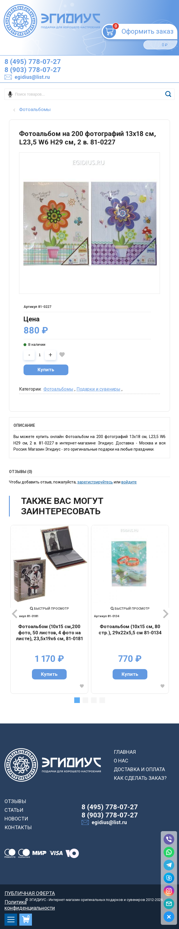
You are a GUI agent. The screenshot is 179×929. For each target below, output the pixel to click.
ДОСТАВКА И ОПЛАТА (139, 769)
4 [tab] (102, 700)
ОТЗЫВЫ (15, 801)
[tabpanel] (49, 609)
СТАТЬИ (13, 810)
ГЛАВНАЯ (125, 752)
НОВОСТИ (16, 819)
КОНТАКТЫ (18, 827)
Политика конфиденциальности (29, 902)
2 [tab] (85, 700)
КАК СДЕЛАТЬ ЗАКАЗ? (140, 778)
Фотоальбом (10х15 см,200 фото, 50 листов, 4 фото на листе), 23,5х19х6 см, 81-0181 (49, 632)
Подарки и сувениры (98, 389)
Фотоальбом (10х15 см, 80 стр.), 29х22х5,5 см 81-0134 (130, 629)
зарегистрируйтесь (95, 482)
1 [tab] (77, 700)
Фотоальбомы (58, 389)
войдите (129, 482)
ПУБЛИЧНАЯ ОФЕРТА (29, 893)
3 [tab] (94, 700)
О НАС (121, 761)
